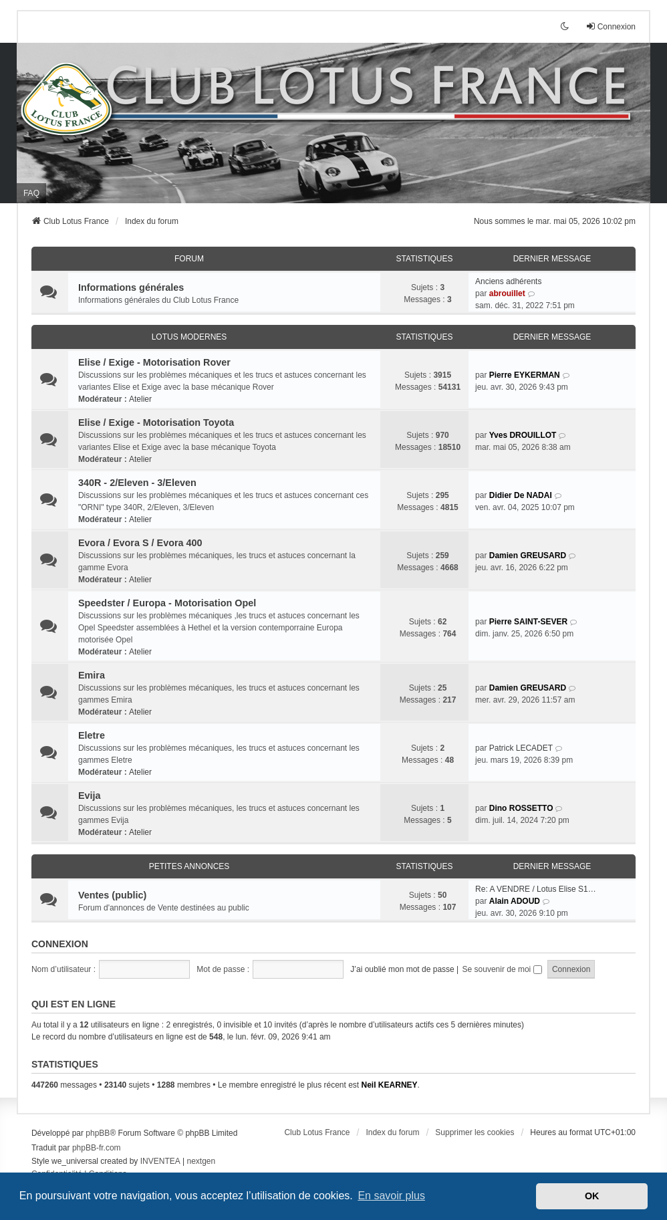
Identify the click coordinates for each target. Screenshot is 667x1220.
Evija (89, 795)
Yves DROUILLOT (523, 435)
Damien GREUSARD (527, 555)
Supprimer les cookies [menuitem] (474, 1132)
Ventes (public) (112, 895)
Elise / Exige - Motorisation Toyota (156, 422)
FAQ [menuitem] (31, 193)
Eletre (91, 735)
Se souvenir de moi (502, 969)
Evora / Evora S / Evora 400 (140, 542)
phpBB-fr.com (96, 1147)
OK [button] (592, 1196)
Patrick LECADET (521, 748)
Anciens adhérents (508, 281)
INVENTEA (160, 1161)
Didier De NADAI (520, 495)
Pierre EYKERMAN (524, 375)
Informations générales (131, 287)
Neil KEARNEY (390, 1085)
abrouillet (507, 293)
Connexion (59, 944)
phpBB (98, 1133)
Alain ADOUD (514, 901)
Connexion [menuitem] (610, 26)
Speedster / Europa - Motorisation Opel (167, 603)
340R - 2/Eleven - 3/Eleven (137, 482)
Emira (91, 675)
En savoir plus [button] (391, 1195)
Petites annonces (189, 866)
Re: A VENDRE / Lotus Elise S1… (535, 889)
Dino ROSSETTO (521, 808)
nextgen (201, 1161)
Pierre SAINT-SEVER (528, 621)
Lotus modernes (189, 337)
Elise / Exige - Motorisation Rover (154, 362)
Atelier (140, 399)
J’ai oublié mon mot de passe (402, 969)
